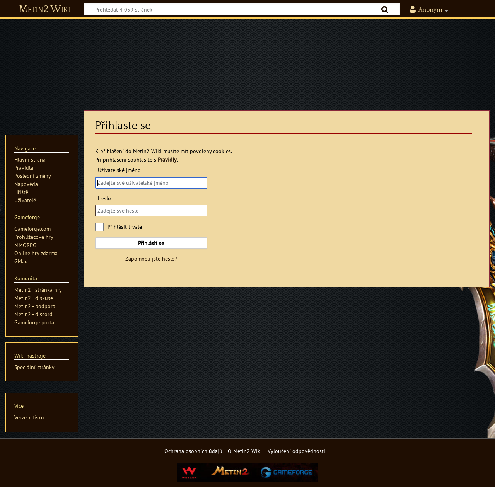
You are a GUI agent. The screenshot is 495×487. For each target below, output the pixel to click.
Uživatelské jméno (119, 170)
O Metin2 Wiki (245, 451)
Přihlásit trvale (125, 226)
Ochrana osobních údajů (193, 451)
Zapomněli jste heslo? (151, 258)
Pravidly (167, 159)
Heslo (104, 198)
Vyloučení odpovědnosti (296, 451)
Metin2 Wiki (44, 9)
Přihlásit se (151, 243)
